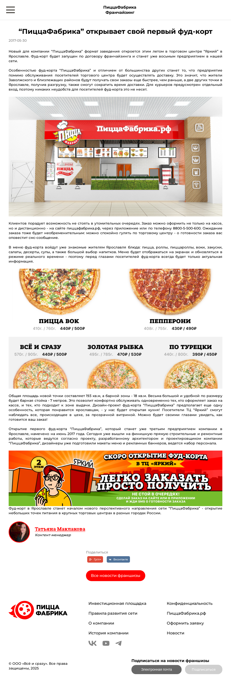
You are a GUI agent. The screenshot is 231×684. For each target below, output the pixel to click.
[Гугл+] (95, 559)
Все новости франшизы (115, 575)
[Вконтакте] (118, 559)
